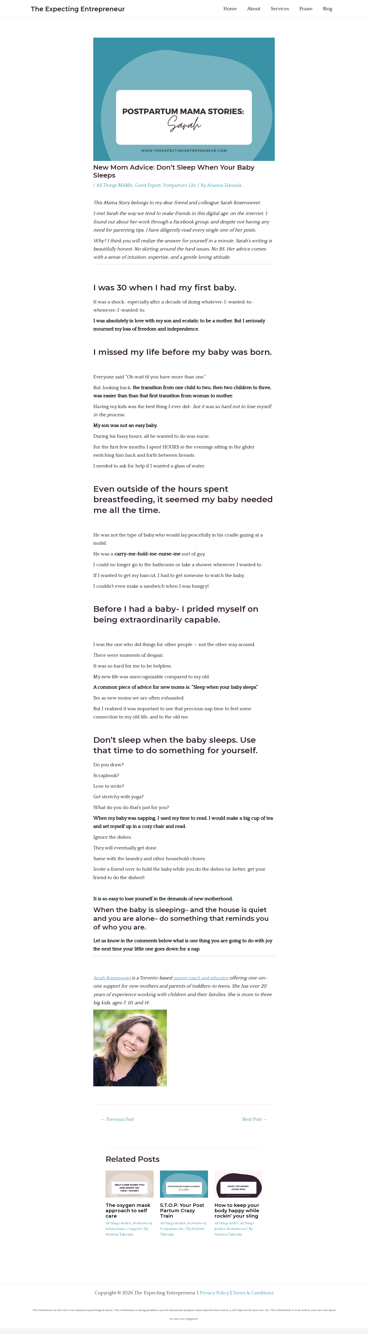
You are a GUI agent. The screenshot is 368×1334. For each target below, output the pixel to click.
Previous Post (119, 1120)
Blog (332, 9)
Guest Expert (151, 185)
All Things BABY (227, 1228)
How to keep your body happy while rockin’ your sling (238, 1213)
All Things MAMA (115, 185)
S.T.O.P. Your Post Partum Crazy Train (183, 1210)
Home (237, 9)
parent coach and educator (206, 978)
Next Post (253, 1120)
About (260, 9)
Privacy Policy (213, 1298)
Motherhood (116, 1229)
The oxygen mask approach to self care (129, 1210)
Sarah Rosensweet (113, 978)
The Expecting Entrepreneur (78, 9)
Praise (311, 9)
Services (286, 9)
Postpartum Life (184, 185)
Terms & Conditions (253, 1298)
